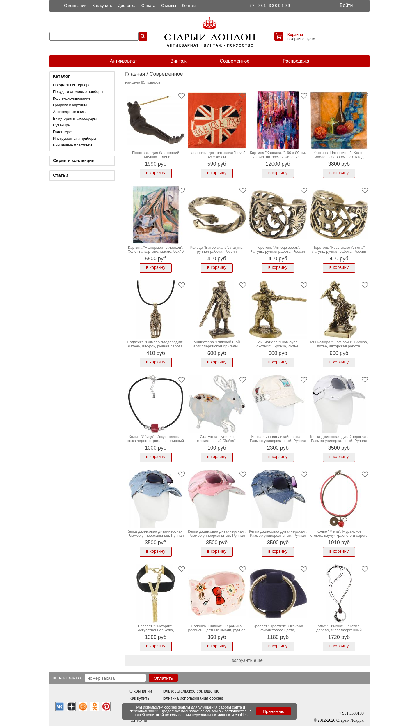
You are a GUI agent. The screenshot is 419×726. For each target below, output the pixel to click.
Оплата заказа (67, 677)
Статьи (60, 175)
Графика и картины (70, 105)
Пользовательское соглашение (190, 691)
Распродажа (296, 61)
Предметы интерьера (71, 85)
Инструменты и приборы (74, 138)
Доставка (127, 5)
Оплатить (163, 678)
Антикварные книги (69, 111)
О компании (75, 5)
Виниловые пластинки (72, 145)
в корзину (155, 172)
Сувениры (62, 125)
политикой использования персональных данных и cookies (197, 715)
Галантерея (63, 132)
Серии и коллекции (74, 160)
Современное (234, 61)
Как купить (102, 5)
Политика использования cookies (192, 698)
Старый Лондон (350, 720)
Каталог (61, 76)
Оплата (148, 5)
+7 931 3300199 (270, 5)
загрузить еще (247, 660)
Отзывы (168, 5)
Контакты (190, 5)
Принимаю (273, 711)
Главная (135, 74)
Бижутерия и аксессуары (75, 118)
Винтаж (178, 61)
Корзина (295, 34)
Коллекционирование (71, 98)
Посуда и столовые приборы (78, 91)
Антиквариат (123, 61)
